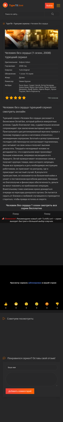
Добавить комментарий (19, 391)
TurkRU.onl (47, 218)
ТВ (16, 5)
